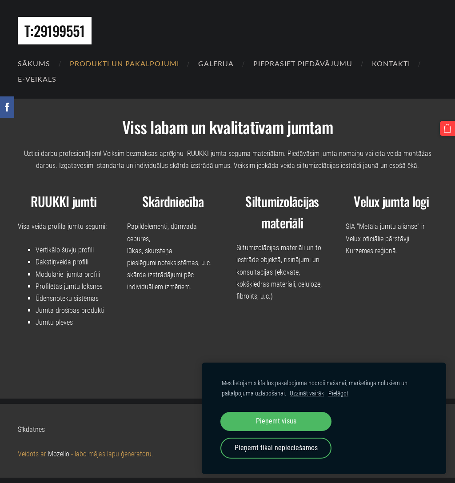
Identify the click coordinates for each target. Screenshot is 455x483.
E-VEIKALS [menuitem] (37, 79)
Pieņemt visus (276, 421)
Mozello (58, 454)
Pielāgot (338, 393)
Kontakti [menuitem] (391, 63)
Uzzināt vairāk (307, 393)
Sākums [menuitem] (34, 63)
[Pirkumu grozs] (447, 128)
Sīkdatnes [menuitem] (31, 429)
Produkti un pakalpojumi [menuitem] (124, 63)
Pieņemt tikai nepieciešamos (276, 447)
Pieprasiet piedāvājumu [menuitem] (302, 63)
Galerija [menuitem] (216, 63)
